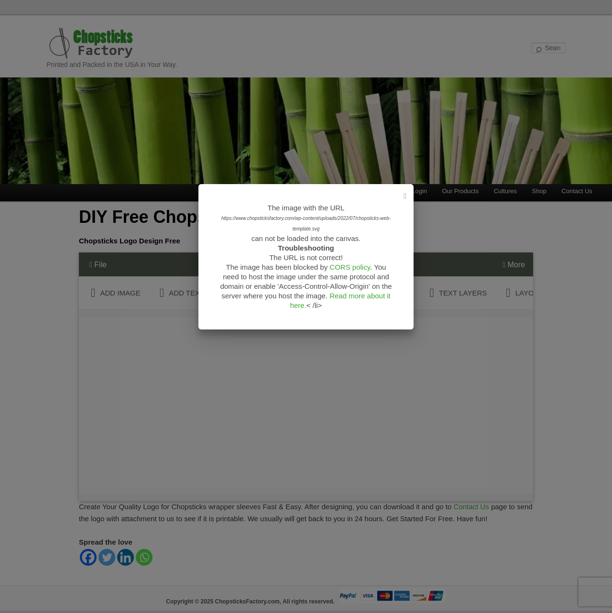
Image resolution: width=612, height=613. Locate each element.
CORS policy (349, 267)
